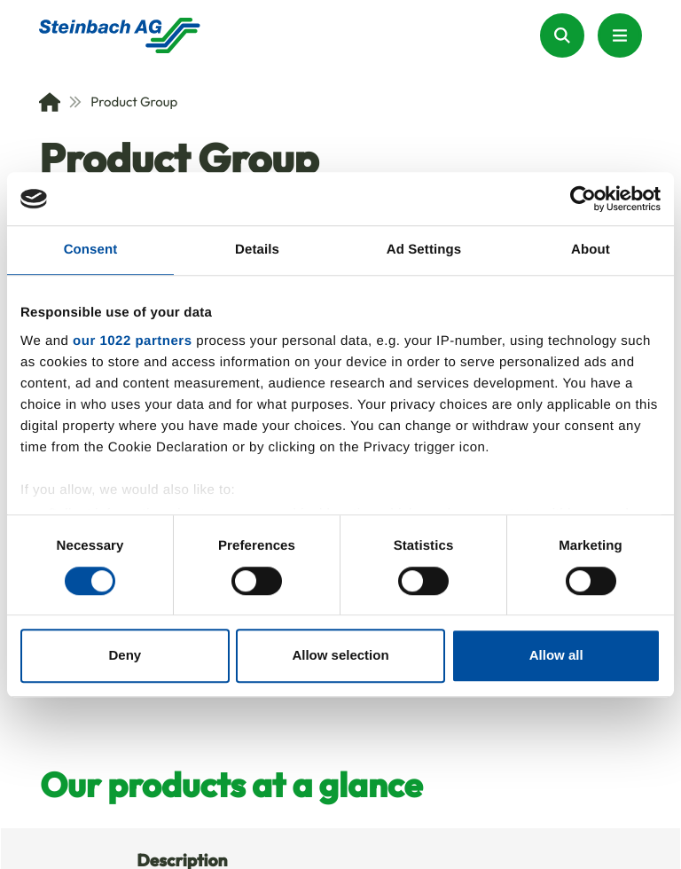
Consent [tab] (91, 249)
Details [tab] (257, 249)
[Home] (49, 102)
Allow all (556, 655)
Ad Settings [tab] (424, 249)
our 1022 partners (132, 340)
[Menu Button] (620, 35)
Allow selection (340, 655)
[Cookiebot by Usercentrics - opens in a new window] (583, 198)
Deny (124, 655)
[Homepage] (119, 35)
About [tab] (590, 249)
